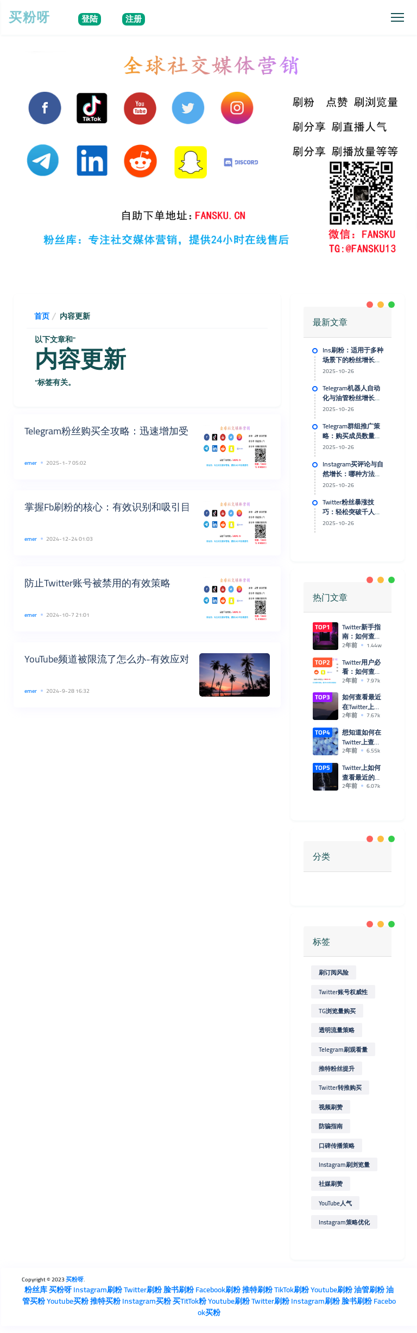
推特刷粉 (257, 1289)
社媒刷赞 (331, 1183)
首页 (41, 316)
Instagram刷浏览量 (344, 1164)
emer (30, 462)
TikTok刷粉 (291, 1289)
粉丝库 (35, 1289)
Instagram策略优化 (344, 1222)
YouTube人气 (335, 1202)
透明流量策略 (337, 1029)
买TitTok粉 (189, 1300)
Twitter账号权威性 (343, 991)
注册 (133, 19)
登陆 (89, 19)
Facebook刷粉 (218, 1289)
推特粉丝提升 (337, 1068)
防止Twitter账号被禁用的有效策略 (97, 583)
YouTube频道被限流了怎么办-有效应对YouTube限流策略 (143, 659)
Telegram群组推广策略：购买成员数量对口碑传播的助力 (352, 436)
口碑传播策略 (337, 1145)
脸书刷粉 (178, 1289)
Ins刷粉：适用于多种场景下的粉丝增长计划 (353, 360)
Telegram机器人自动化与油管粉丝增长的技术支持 (352, 398)
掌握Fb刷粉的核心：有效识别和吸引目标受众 (122, 507)
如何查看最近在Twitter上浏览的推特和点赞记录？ (361, 701)
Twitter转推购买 (340, 1087)
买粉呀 (29, 17)
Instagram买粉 (146, 1300)
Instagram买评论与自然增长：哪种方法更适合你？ (353, 474)
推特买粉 (105, 1300)
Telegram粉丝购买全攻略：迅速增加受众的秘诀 (126, 431)
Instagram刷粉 (97, 1289)
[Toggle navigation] (397, 17)
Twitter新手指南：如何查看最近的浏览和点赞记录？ (361, 631)
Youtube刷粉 (331, 1289)
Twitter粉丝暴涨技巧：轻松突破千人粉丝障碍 (352, 512)
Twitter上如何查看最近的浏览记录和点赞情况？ (361, 772)
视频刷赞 (331, 1107)
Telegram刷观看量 (343, 1048)
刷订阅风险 (334, 972)
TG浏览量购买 (337, 1010)
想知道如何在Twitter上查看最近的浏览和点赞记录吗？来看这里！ (361, 737)
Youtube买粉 (68, 1300)
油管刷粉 (369, 1289)
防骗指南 (331, 1126)
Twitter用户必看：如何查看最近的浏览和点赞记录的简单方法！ (361, 667)
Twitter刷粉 (143, 1289)
